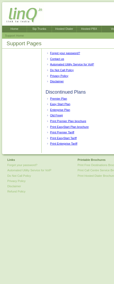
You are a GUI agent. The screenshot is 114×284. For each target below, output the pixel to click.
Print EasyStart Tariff (63, 138)
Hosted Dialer (64, 28)
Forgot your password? (65, 53)
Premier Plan (58, 98)
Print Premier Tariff (62, 132)
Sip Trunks (39, 28)
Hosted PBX (89, 28)
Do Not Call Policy (62, 70)
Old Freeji (56, 115)
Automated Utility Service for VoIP (72, 64)
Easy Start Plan (60, 104)
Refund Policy (16, 191)
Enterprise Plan (60, 109)
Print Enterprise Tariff (63, 143)
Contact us (57, 58)
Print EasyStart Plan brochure (69, 126)
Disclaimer (57, 81)
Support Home (14, 35)
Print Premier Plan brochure (68, 121)
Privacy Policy (59, 75)
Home (14, 28)
